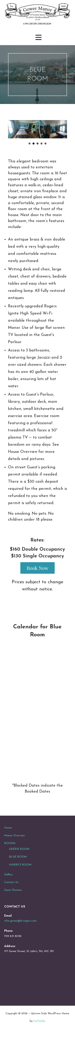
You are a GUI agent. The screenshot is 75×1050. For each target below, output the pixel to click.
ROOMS (9, 858)
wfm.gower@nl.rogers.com (20, 935)
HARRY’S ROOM (20, 879)
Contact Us (11, 897)
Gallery (8, 889)
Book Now (37, 583)
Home (8, 842)
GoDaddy (39, 1035)
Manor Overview (14, 850)
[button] (38, 37)
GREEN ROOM (19, 864)
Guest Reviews (13, 904)
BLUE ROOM (18, 871)
